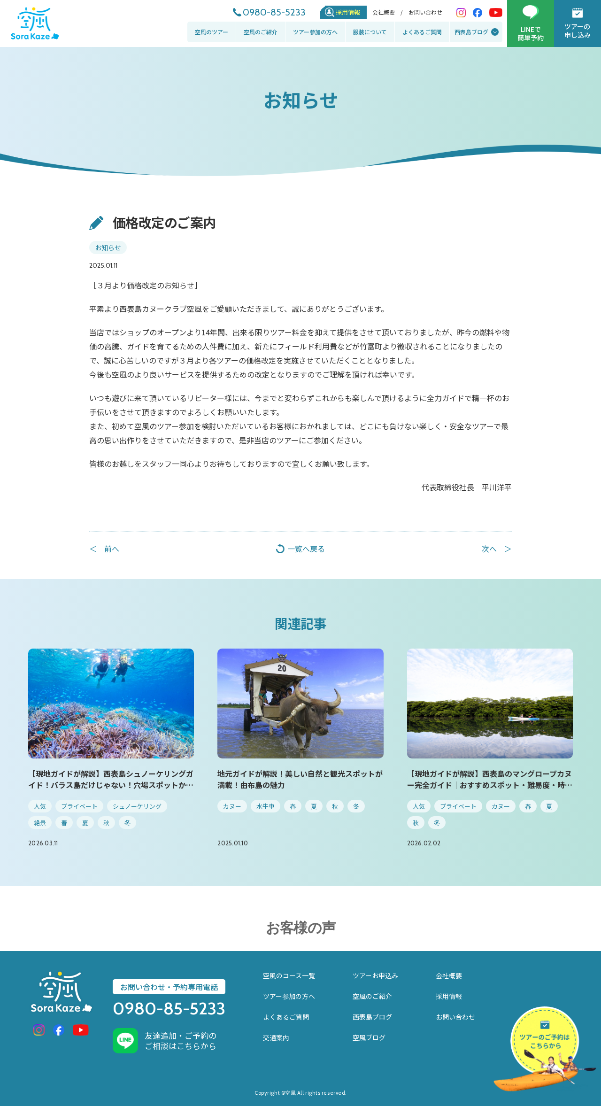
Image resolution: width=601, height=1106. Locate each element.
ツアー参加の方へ (315, 32)
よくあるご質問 (422, 32)
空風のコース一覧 (289, 975)
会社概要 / (387, 12)
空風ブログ (369, 1037)
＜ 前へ (104, 548)
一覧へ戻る (306, 548)
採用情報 (348, 12)
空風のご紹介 (260, 32)
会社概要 (449, 975)
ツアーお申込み (375, 975)
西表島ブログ (471, 32)
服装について (370, 32)
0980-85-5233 (274, 12)
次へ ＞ (497, 548)
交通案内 (276, 1037)
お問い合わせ (425, 12)
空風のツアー (211, 32)
